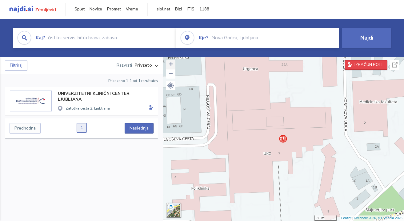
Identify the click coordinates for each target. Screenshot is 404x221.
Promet (114, 9)
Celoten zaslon (394, 65)
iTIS (190, 9)
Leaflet (346, 218)
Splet (79, 9)
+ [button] (171, 64)
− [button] (171, 74)
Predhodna (25, 128)
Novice (96, 9)
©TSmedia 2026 (390, 218)
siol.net (163, 9)
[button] (170, 85)
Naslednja (139, 128)
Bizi (178, 9)
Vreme (132, 9)
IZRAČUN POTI (368, 65)
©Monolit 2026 (365, 218)
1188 (204, 9)
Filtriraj (16, 65)
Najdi (366, 37)
